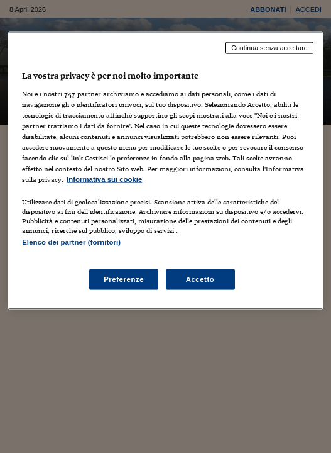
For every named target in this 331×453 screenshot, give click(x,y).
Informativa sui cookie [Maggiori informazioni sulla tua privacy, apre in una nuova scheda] (104, 179)
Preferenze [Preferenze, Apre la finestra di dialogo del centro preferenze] (124, 278)
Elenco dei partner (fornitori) (71, 242)
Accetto (200, 278)
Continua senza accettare (269, 48)
